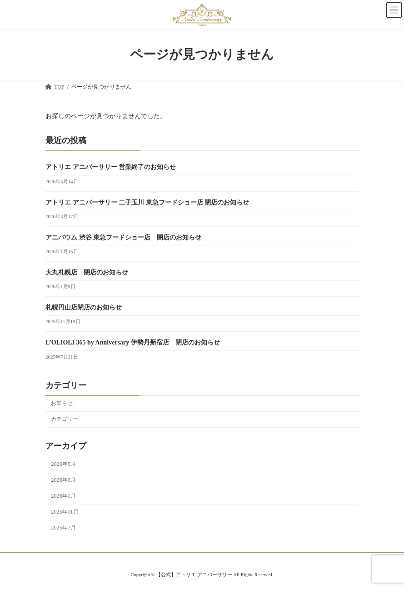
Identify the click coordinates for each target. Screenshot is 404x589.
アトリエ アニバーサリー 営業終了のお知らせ (110, 167)
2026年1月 (63, 496)
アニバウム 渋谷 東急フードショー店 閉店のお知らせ (123, 237)
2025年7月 (63, 528)
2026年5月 (63, 464)
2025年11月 (64, 512)
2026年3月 (63, 480)
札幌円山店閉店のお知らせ (83, 307)
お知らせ (62, 403)
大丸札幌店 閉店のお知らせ (86, 272)
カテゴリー (64, 419)
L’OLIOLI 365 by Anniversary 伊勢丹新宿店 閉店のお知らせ (132, 342)
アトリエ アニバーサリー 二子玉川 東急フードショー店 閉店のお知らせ (147, 202)
